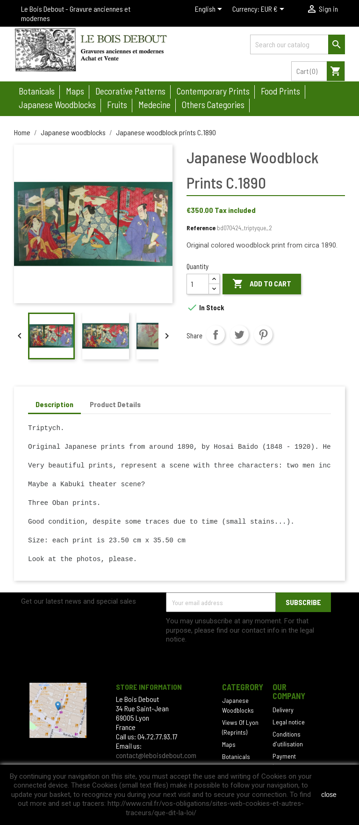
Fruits (117, 104)
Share (215, 334)
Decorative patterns (130, 91)
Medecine (154, 104)
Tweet (239, 334)
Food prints (280, 91)
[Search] (297, 44)
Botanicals (37, 91)
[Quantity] (198, 284)
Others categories (213, 104)
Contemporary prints (213, 91)
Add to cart (261, 284)
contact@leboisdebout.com (156, 755)
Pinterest (263, 334)
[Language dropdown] (210, 9)
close (329, 794)
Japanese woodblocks (57, 104)
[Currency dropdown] (274, 9)
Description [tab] (54, 404)
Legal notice (289, 722)
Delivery (283, 710)
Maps (75, 91)
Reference (201, 228)
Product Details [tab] (115, 404)
